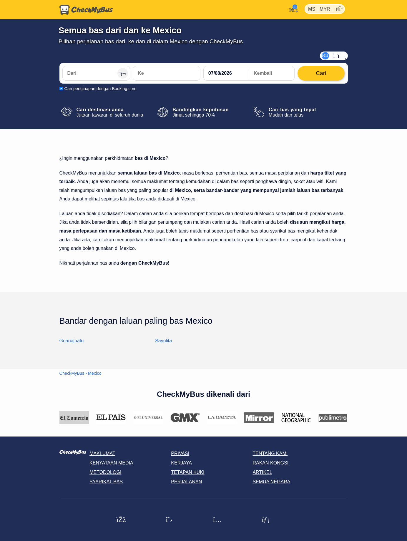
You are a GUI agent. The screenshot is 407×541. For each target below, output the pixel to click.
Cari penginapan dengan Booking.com (100, 88)
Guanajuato (71, 340)
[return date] (271, 73)
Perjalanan (186, 481)
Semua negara (271, 481)
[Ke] (166, 73)
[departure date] (226, 73)
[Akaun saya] (292, 9)
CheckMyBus (71, 373)
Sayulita (163, 340)
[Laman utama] (86, 10)
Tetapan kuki (187, 472)
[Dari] (96, 73)
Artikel (262, 472)
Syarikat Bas (106, 481)
